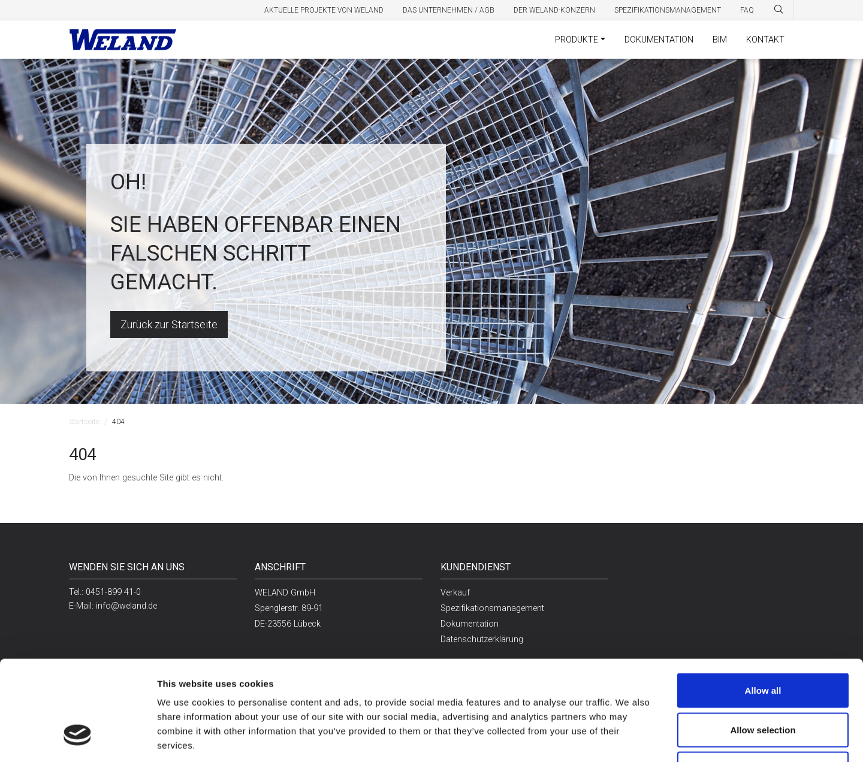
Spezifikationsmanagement (667, 10)
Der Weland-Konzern (554, 10)
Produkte (576, 40)
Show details (616, 738)
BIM (720, 40)
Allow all (763, 605)
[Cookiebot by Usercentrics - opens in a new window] (77, 739)
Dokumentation (658, 40)
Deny (763, 683)
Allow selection (762, 644)
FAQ (747, 10)
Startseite (84, 421)
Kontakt (765, 40)
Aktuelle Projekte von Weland (324, 10)
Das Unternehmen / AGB (448, 10)
